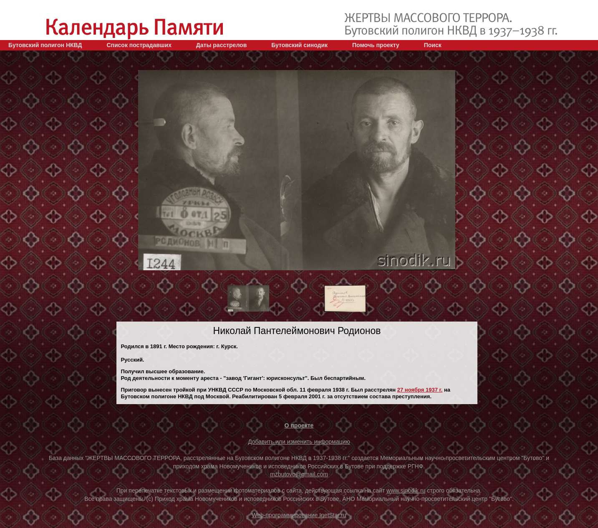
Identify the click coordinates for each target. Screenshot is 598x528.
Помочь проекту (375, 45)
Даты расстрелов (221, 45)
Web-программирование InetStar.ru (299, 515)
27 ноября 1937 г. (420, 390)
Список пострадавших (139, 45)
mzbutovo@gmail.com (299, 474)
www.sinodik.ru (405, 490)
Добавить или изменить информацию (299, 441)
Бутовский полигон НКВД (45, 45)
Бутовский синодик (299, 45)
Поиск (433, 45)
